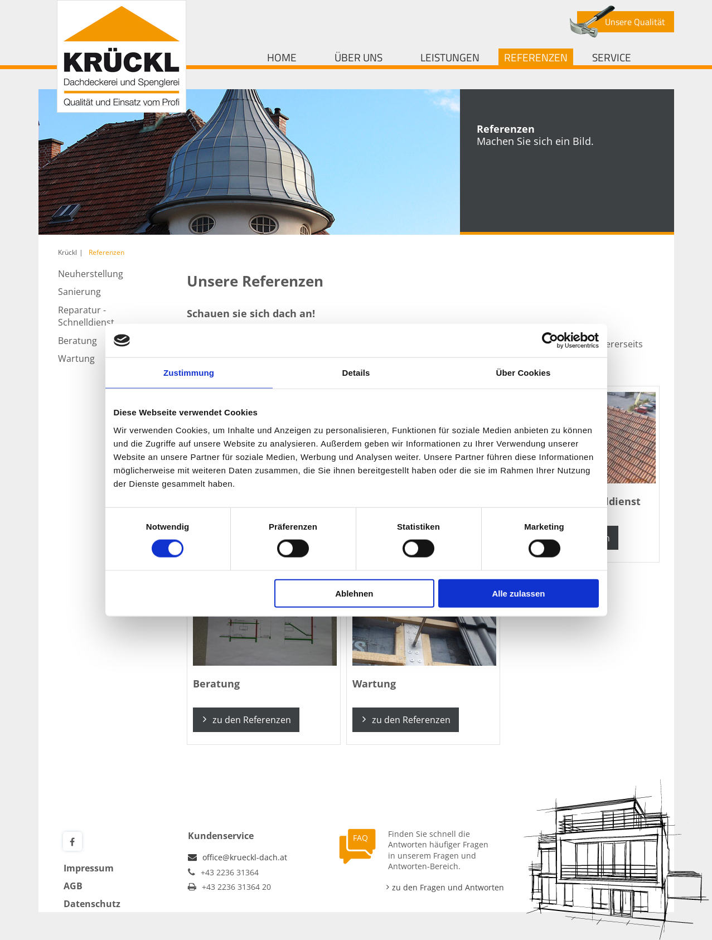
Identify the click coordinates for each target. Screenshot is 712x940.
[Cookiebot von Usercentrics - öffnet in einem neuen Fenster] (550, 340)
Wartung (76, 358)
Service (611, 57)
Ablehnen (354, 593)
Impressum (89, 868)
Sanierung (79, 291)
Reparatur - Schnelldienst (86, 316)
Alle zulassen (518, 593)
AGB (73, 886)
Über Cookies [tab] (523, 372)
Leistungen (449, 57)
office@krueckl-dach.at (244, 857)
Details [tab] (356, 372)
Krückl (67, 252)
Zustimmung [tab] (188, 372)
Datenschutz (92, 904)
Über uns (358, 57)
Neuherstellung (90, 274)
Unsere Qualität (635, 21)
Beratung (77, 341)
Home (282, 57)
